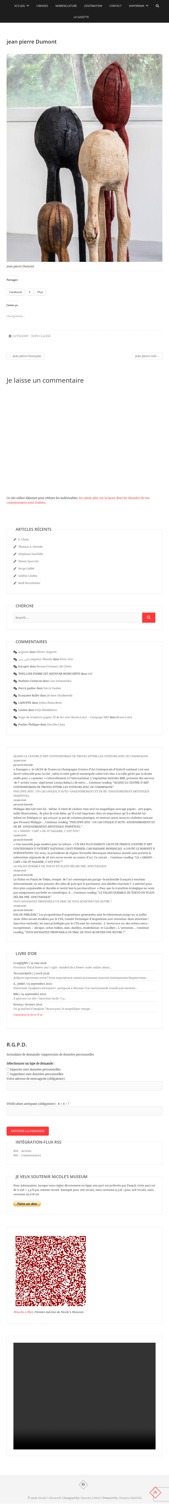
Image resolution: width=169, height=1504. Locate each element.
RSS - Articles (22, 1151)
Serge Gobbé (26, 568)
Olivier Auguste (46, 652)
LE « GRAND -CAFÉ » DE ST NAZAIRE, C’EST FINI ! (46, 831)
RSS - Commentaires (27, 1155)
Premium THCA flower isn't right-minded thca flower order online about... (62, 967)
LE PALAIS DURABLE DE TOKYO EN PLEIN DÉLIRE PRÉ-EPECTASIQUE (60, 866)
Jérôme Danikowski (59, 695)
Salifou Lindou (27, 575)
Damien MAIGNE (130, 1498)
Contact (115, 6)
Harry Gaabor (52, 688)
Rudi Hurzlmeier (29, 583)
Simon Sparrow (28, 561)
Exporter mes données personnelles (35, 1069)
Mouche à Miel (23, 1312)
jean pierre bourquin (25, 356)
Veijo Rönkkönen (46, 710)
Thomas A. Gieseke (30, 546)
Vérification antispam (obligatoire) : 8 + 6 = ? (38, 1104)
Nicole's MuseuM (49, 1498)
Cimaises (42, 6)
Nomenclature (66, 6)
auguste (23, 652)
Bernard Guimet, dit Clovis (54, 666)
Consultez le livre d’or (28, 1014)
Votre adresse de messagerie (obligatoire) (36, 1079)
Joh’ (90, 673)
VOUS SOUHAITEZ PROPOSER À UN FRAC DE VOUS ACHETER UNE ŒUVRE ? (62, 901)
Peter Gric (66, 659)
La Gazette (81, 17)
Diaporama (136, 6)
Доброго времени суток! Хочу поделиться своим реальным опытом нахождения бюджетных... (80, 977)
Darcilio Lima (56, 724)
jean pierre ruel (147, 356)
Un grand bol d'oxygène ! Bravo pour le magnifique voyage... (52, 1008)
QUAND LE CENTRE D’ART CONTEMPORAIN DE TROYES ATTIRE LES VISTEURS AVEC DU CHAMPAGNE (80, 756)
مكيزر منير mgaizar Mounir (35, 659)
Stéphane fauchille (30, 554)
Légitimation (93, 6)
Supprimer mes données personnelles (36, 1074)
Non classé (41, 336)
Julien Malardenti (50, 702)
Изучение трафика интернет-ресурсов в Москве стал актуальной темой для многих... (75, 988)
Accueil (19, 6)
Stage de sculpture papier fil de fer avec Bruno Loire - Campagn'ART (63, 717)
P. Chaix (23, 539)
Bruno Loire (124, 717)
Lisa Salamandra (61, 681)
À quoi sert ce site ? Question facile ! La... (39, 998)
